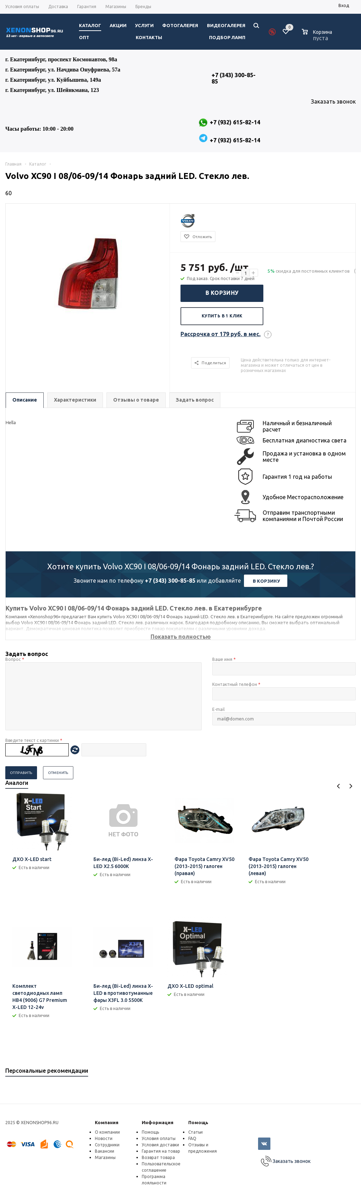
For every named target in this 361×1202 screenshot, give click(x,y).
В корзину (222, 293)
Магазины (105, 1157)
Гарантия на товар (161, 1151)
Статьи (195, 1132)
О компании (107, 1132)
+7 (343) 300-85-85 (170, 580)
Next (350, 786)
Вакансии (104, 1151)
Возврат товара (158, 1157)
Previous (339, 786)
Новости (103, 1138)
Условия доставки (160, 1144)
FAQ (192, 1138)
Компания (106, 1122)
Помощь (198, 1122)
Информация (157, 1122)
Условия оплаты (159, 1138)
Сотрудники (107, 1144)
